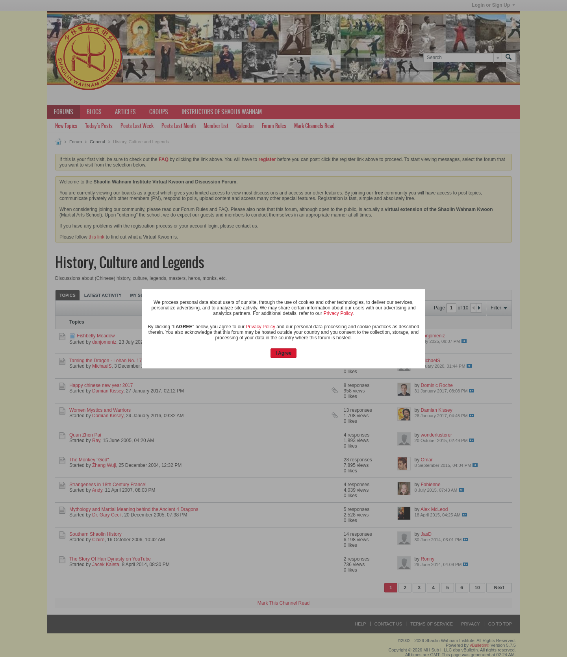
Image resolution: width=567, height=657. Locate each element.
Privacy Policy (338, 313)
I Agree (283, 353)
